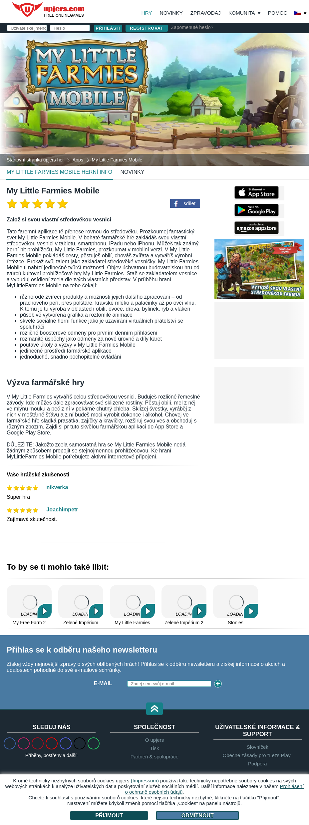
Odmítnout (197, 815)
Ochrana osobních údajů (247, 120)
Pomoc (277, 13)
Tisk (154, 748)
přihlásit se (222, 38)
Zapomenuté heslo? (192, 27)
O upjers (154, 740)
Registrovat (146, 28)
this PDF (283, 105)
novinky (133, 172)
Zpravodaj (205, 13)
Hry (146, 13)
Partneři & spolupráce (154, 756)
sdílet (189, 203)
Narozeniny (183, 95)
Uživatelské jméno (184, 55)
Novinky (171, 13)
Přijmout (109, 815)
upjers (48, 9)
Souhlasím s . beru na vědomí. (226, 123)
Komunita (241, 13)
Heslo (175, 82)
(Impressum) (145, 780)
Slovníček (257, 747)
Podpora (257, 763)
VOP (211, 120)
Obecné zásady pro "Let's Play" (257, 755)
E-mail (175, 69)
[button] (154, 709)
